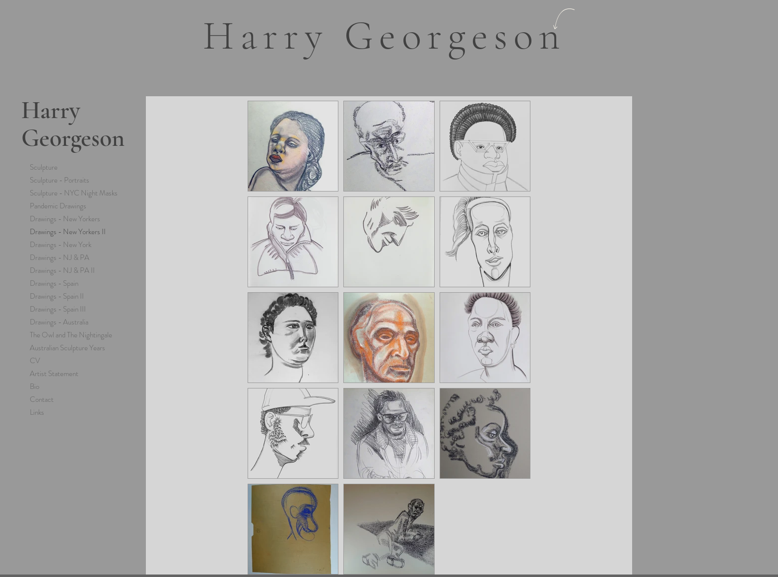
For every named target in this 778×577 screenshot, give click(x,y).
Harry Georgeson (73, 124)
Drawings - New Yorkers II (68, 231)
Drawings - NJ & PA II (62, 270)
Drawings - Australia (59, 322)
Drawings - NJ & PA (59, 257)
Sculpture (44, 167)
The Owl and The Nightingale (71, 334)
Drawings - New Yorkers (65, 218)
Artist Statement (54, 373)
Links (37, 412)
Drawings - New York (60, 244)
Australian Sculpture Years (67, 347)
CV (35, 360)
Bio (34, 386)
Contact (42, 399)
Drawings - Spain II (57, 296)
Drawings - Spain (54, 283)
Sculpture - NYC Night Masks (74, 193)
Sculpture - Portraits (59, 180)
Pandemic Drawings (58, 205)
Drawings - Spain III (58, 309)
